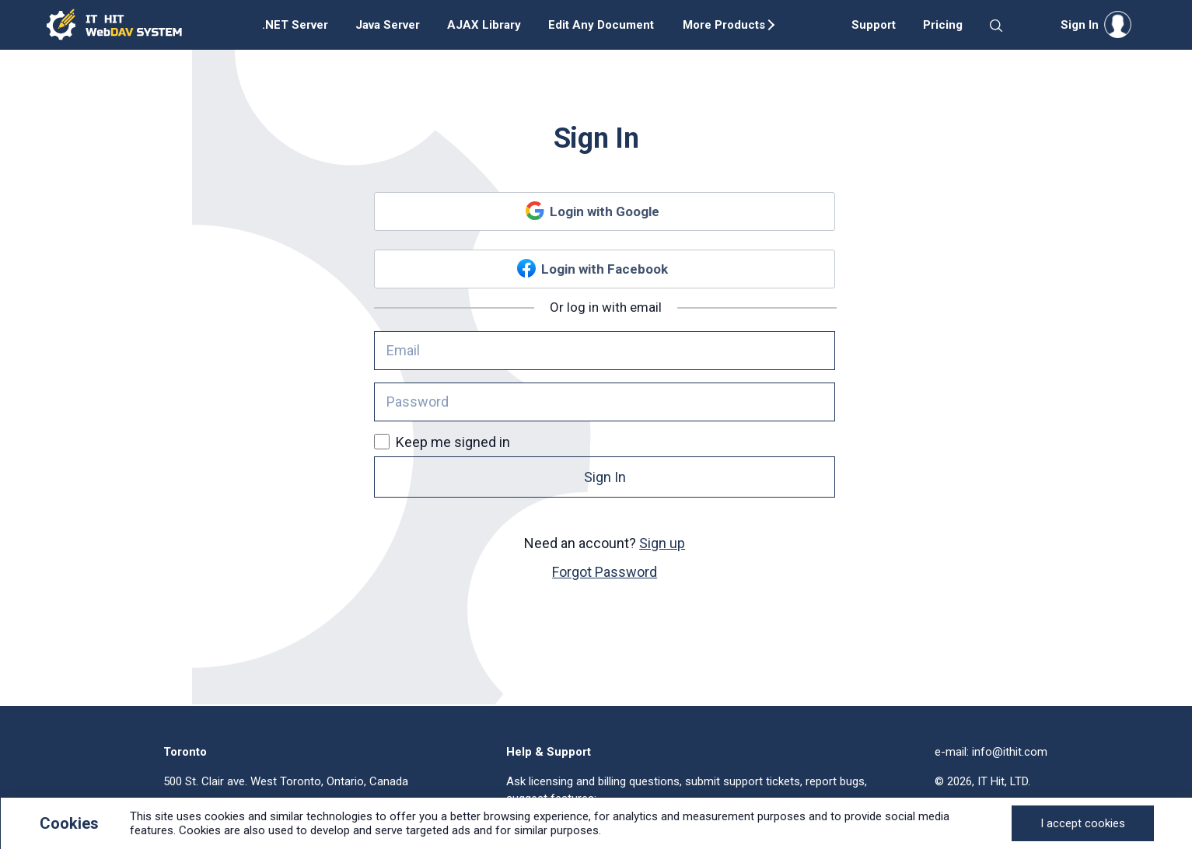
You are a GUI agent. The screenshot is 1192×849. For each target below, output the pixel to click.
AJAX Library (484, 25)
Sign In (605, 477)
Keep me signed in (442, 442)
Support (873, 25)
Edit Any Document (601, 25)
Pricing (943, 25)
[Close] (1083, 823)
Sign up (662, 543)
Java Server (387, 25)
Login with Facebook (604, 269)
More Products (724, 25)
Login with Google (604, 211)
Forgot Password (604, 572)
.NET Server (295, 25)
